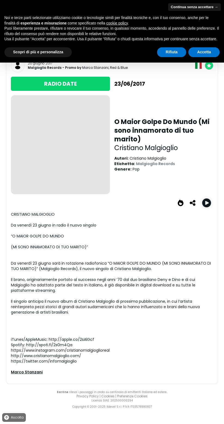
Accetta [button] (204, 52)
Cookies (108, 396)
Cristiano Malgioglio (146, 147)
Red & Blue (119, 67)
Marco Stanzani (27, 372)
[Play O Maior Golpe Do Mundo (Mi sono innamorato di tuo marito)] (206, 202)
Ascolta (13, 417)
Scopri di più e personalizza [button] (38, 52)
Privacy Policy (87, 396)
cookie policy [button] (117, 23)
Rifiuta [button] (172, 52)
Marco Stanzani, (96, 67)
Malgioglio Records (45, 68)
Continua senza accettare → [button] (194, 7)
